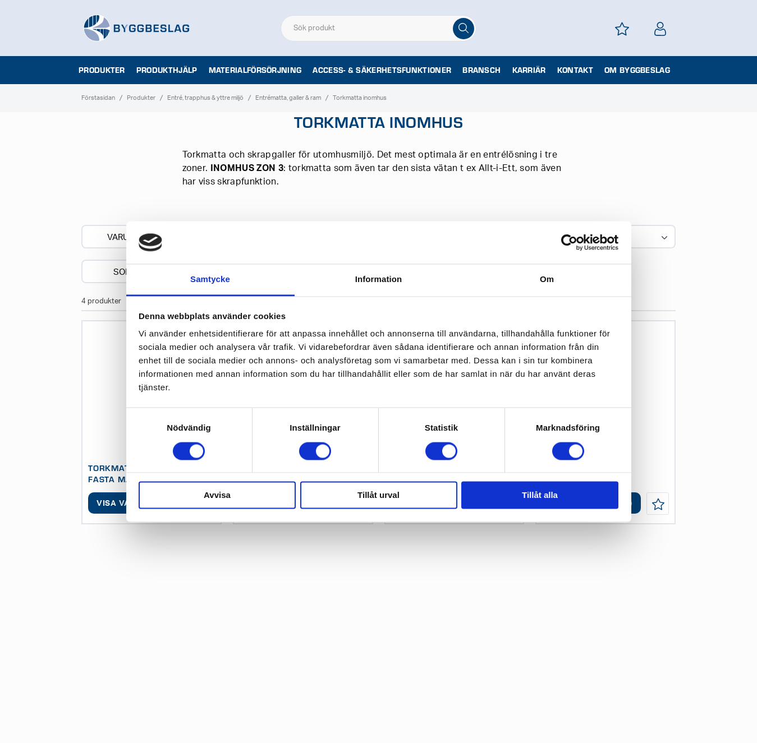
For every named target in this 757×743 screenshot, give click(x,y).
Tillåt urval (378, 495)
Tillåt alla (540, 495)
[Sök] (463, 28)
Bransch (481, 70)
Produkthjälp (167, 70)
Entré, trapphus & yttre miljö (205, 98)
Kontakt (575, 70)
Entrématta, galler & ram (288, 98)
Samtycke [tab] (210, 279)
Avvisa (217, 495)
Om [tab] (547, 279)
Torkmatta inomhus (360, 98)
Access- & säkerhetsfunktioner (382, 70)
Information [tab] (378, 279)
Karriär (529, 70)
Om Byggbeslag (637, 70)
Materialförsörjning (255, 70)
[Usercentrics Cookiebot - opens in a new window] (569, 242)
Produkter (102, 70)
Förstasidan (98, 98)
